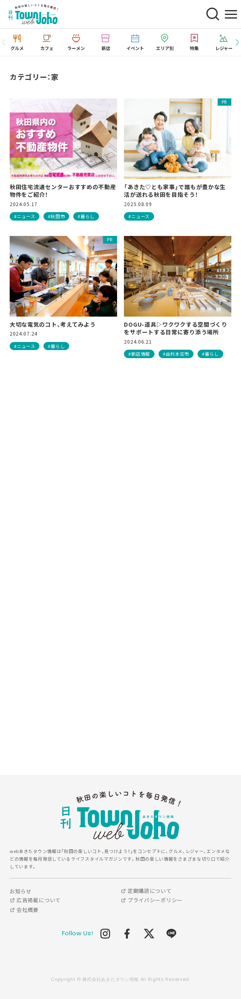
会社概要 (24, 909)
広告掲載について (35, 900)
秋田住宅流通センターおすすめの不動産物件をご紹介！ (63, 191)
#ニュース (24, 216)
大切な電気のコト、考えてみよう (53, 324)
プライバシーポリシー (152, 900)
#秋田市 (56, 216)
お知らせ (21, 891)
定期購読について (146, 891)
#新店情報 (139, 353)
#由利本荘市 (176, 353)
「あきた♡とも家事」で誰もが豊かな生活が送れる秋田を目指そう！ (175, 191)
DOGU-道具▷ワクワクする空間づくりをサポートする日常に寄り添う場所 (175, 328)
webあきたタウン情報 (120, 815)
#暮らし (86, 216)
